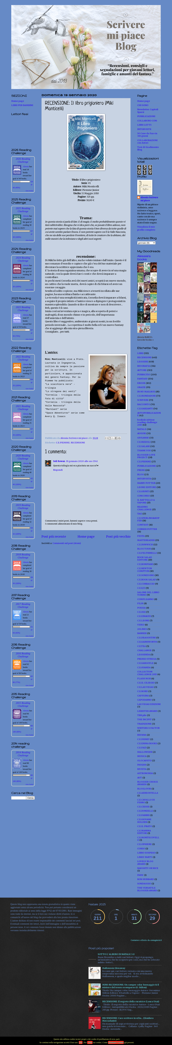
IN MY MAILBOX (146, 391)
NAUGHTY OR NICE (147, 868)
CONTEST (142, 524)
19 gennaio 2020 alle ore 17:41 (82, 461)
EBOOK (141, 383)
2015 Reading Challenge (23, 704)
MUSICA (141, 756)
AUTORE (142, 370)
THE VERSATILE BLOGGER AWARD (147, 889)
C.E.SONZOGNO (145, 575)
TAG (139, 513)
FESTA (141, 536)
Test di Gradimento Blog (148, 148)
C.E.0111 (141, 612)
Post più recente (53, 536)
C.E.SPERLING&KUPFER (148, 519)
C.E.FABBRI (143, 815)
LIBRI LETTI (144, 124)
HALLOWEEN (144, 752)
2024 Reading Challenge (23, 259)
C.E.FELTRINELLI (147, 553)
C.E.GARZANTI (145, 408)
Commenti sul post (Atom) (67, 543)
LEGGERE (142, 361)
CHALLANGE (144, 650)
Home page (86, 536)
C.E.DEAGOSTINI (146, 637)
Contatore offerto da (146, 940)
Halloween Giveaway (113, 968)
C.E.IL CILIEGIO (146, 682)
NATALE (141, 429)
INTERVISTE (144, 129)
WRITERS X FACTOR (148, 728)
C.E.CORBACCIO (146, 583)
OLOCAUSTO (144, 760)
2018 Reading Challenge (23, 556)
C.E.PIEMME (63, 442)
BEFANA (141, 734)
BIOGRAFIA (143, 366)
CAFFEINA (143, 695)
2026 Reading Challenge (23, 160)
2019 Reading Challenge (23, 506)
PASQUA (141, 764)
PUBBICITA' (143, 374)
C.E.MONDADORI (146, 395)
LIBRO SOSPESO (146, 852)
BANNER (142, 633)
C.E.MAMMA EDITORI (144, 832)
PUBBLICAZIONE (146, 465)
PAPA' (140, 875)
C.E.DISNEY (143, 739)
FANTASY (142, 378)
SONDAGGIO (144, 883)
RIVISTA (141, 769)
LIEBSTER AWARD (147, 711)
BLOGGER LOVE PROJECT (146, 456)
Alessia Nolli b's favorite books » (145, 338)
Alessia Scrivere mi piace (149, 199)
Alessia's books (144, 257)
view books (29, 191)
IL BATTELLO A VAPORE (146, 501)
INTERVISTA (144, 478)
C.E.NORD (142, 691)
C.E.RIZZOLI (143, 442)
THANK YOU (144, 450)
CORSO (141, 848)
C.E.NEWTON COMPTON (144, 569)
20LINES (142, 629)
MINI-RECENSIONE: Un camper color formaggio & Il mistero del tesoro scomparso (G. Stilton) (130, 986)
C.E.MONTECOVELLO (148, 838)
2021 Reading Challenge (23, 407)
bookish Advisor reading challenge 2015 (147, 422)
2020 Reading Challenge (23, 457)
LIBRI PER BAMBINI (22, 105)
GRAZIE (141, 387)
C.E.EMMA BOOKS (147, 743)
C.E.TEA (141, 646)
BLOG (140, 474)
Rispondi (58, 470)
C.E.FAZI (141, 747)
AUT (139, 777)
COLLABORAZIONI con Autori (147, 141)
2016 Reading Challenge (23, 655)
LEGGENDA (143, 654)
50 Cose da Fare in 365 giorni (147, 134)
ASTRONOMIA (145, 773)
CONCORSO (143, 495)
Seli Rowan (59, 461)
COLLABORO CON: (147, 120)
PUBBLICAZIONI (146, 116)
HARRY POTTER (146, 483)
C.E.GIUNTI (143, 491)
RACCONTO (143, 404)
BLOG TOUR (144, 548)
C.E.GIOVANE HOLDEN (144, 820)
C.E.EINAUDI (144, 616)
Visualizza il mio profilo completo (146, 228)
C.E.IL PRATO (144, 826)
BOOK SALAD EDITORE (144, 558)
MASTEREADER (146, 540)
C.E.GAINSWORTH (147, 641)
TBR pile (141, 715)
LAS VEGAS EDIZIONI (149, 704)
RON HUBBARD (145, 879)
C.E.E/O (141, 588)
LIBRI (140, 353)
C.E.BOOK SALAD (146, 579)
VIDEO (140, 624)
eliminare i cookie (115, 1042)
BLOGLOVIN (144, 788)
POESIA (141, 607)
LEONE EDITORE (146, 487)
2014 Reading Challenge (23, 754)
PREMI (141, 470)
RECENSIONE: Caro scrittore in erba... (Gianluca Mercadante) (128, 1019)
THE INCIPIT (144, 719)
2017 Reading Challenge (23, 605)
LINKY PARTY (144, 857)
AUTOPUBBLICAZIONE (149, 414)
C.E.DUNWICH (145, 544)
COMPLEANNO (145, 599)
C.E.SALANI (143, 446)
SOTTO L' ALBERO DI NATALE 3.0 (116, 954)
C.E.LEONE (143, 620)
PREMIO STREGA (146, 658)
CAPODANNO (144, 699)
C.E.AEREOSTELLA (147, 792)
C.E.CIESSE (143, 806)
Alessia (26, 166)
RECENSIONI (78, 442)
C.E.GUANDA (144, 667)
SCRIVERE (142, 400)
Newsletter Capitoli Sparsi (147, 110)
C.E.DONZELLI (145, 810)
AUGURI (141, 433)
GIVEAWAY (143, 437)
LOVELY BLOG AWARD (145, 862)
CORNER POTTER (147, 529)
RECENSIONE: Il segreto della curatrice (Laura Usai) (130, 1001)
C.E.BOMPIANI (145, 564)
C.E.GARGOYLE (145, 663)
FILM (140, 603)
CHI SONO (142, 105)
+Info (90, 1042)
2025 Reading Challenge (23, 210)
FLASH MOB (144, 678)
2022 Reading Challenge (23, 358)
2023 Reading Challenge (23, 309)
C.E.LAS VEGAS (145, 687)
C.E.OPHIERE (144, 844)
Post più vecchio (118, 536)
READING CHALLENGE (144, 508)
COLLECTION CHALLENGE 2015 (147, 673)
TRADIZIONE (144, 723)
